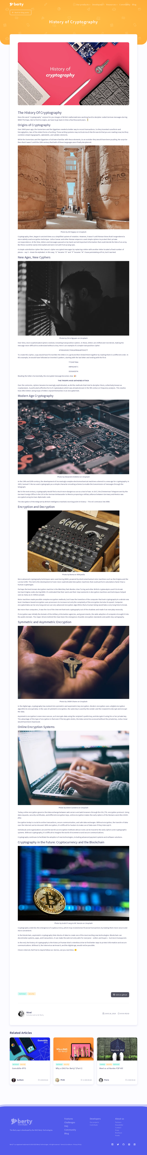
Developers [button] (98, 4)
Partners (118, 1122)
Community (124, 4)
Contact (118, 1127)
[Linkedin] (134, 1144)
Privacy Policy (77, 1144)
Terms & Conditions (66, 1144)
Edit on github (120, 995)
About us (119, 1118)
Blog (134, 4)
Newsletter (119, 1125)
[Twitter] (118, 1144)
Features (68, 1118)
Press (117, 1130)
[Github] (123, 1144)
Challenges (69, 1122)
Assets (117, 1135)
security (31, 994)
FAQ (66, 1126)
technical (22, 994)
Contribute (94, 1125)
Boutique (118, 1133)
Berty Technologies (45, 1130)
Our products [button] (83, 4)
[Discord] (112, 1144)
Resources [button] (111, 4)
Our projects (94, 1122)
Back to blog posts (20, 12)
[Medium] (129, 1144)
